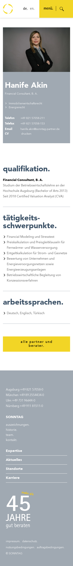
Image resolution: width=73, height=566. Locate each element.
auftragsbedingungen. (50, 547)
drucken (25, 133)
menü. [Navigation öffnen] (48, 9)
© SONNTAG (14, 553)
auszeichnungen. (17, 425)
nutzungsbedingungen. (20, 547)
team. (10, 435)
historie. (11, 430)
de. (25, 9)
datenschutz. (30, 541)
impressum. (13, 541)
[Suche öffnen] (62, 9)
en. (32, 9)
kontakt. (11, 440)
